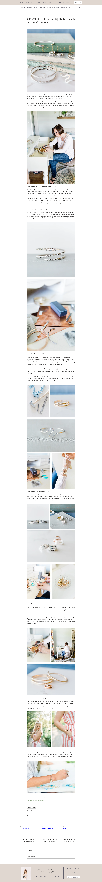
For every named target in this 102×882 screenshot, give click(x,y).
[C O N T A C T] (78, 2)
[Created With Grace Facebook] (75, 872)
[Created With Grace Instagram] (72, 872)
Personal (71, 7)
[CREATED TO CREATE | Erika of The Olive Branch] (29, 831)
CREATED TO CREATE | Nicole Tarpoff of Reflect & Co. (51, 840)
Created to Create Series (53, 7)
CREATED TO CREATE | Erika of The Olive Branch (29, 840)
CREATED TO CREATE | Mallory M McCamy (71, 840)
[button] (58, 2)
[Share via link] (30, 815)
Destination (64, 7)
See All (80, 823)
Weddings (42, 7)
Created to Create (32, 807)
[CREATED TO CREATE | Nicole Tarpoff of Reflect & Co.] (51, 831)
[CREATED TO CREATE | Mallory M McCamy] (72, 831)
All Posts (22, 7)
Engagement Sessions (32, 7)
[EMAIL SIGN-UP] (73, 877)
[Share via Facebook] (27, 815)
